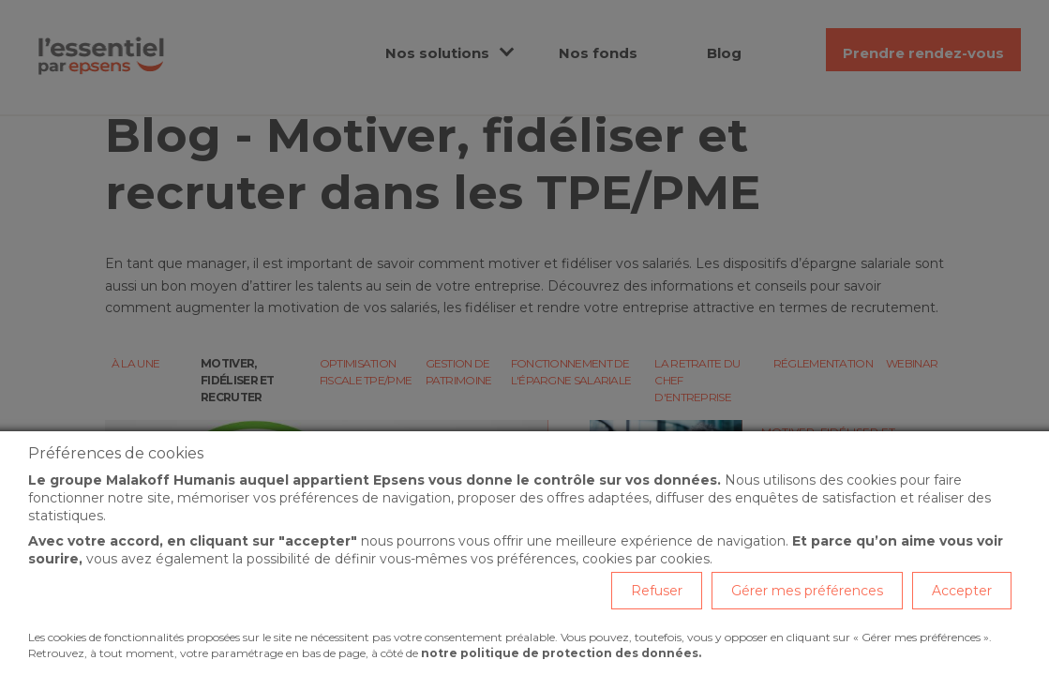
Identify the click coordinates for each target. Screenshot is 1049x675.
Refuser (656, 590)
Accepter (962, 590)
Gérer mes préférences (807, 590)
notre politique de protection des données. (561, 653)
